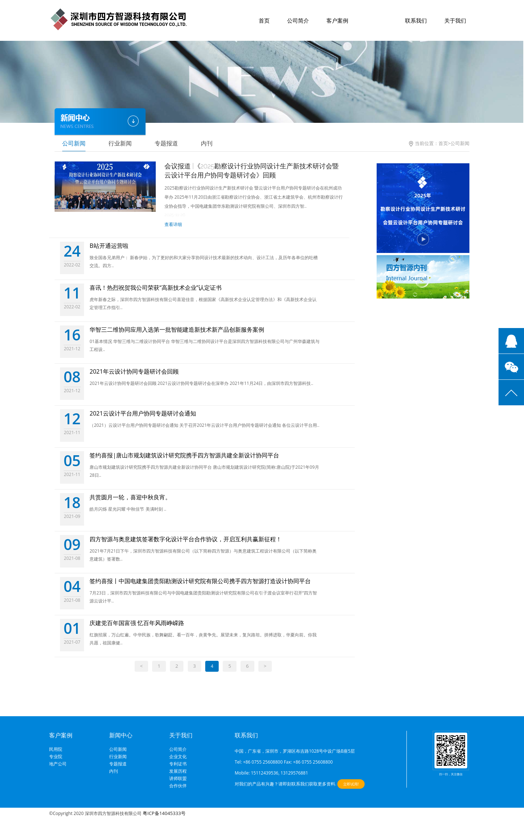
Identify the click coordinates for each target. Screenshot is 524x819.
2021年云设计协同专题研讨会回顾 (134, 371)
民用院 (55, 749)
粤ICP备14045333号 (164, 813)
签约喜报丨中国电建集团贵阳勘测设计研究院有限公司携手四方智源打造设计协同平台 (200, 581)
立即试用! (351, 784)
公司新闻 (74, 143)
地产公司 (58, 764)
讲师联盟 (178, 778)
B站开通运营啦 (109, 246)
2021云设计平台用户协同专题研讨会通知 (143, 413)
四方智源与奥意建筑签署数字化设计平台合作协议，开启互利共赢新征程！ (186, 539)
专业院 (55, 756)
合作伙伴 (178, 785)
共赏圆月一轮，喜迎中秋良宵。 (130, 497)
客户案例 (337, 20)
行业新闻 (120, 143)
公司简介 (298, 20)
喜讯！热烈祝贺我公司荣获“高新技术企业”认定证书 (156, 288)
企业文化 (178, 756)
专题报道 (166, 143)
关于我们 (455, 20)
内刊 (207, 143)
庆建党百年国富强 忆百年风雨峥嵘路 (137, 623)
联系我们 (416, 20)
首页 (264, 20)
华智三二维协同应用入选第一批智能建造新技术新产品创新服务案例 (177, 329)
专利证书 (178, 764)
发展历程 (178, 771)
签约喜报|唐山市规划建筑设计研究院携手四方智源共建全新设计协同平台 (184, 455)
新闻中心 (377, 20)
